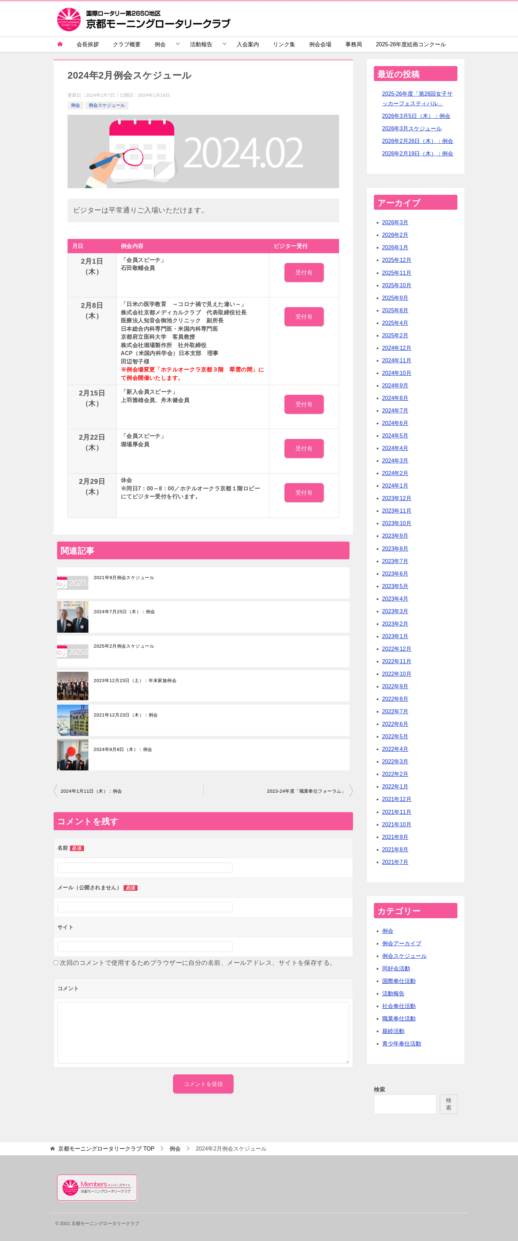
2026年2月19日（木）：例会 (418, 154)
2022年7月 (395, 711)
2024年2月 (395, 473)
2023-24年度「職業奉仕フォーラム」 (306, 791)
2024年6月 (395, 423)
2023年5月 (395, 586)
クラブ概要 (127, 44)
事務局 (353, 44)
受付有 (304, 272)
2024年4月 (395, 448)
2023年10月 (396, 523)
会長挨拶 (88, 44)
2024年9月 (395, 386)
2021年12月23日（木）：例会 (126, 715)
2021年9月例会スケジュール (124, 577)
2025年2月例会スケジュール (124, 646)
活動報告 (201, 44)
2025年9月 (395, 298)
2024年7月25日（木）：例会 (124, 611)
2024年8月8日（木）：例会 (123, 749)
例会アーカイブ (401, 943)
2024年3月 (395, 461)
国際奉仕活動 (399, 981)
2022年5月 (395, 736)
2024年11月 (396, 360)
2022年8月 (395, 699)
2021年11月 (396, 812)
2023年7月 (395, 561)
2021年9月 (395, 837)
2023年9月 (395, 536)
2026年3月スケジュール (412, 128)
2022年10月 (396, 674)
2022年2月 (395, 774)
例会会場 (320, 44)
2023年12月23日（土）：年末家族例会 (135, 680)
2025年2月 (395, 335)
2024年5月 (395, 436)
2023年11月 (396, 511)
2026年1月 (395, 247)
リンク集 (284, 44)
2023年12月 (396, 498)
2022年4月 (395, 749)
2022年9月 (395, 686)
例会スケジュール (107, 105)
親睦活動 (393, 1031)
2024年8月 (395, 398)
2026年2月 (395, 235)
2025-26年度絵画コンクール (411, 44)
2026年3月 (395, 222)
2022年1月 (395, 787)
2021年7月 (395, 862)
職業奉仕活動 (399, 1019)
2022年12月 (396, 649)
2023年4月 (395, 599)
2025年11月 (396, 273)
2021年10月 (396, 824)
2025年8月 (395, 310)
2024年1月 (395, 486)
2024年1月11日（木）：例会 (91, 791)
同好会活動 (396, 968)
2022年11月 (396, 661)
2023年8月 (395, 549)
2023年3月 (395, 611)
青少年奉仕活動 (401, 1044)
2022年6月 (395, 724)
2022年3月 (395, 761)
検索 (379, 1089)
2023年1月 (395, 636)
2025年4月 (395, 323)
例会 (160, 44)
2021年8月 (395, 849)
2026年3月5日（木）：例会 (416, 116)
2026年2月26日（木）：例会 (418, 141)
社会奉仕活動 (399, 1006)
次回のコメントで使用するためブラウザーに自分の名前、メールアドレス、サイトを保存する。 (198, 962)
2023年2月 (395, 624)
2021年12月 (396, 799)
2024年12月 (396, 348)
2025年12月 (396, 260)
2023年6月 (395, 574)
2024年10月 (396, 373)
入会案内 (248, 44)
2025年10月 (396, 285)
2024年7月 (395, 411)
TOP (106, 1149)
